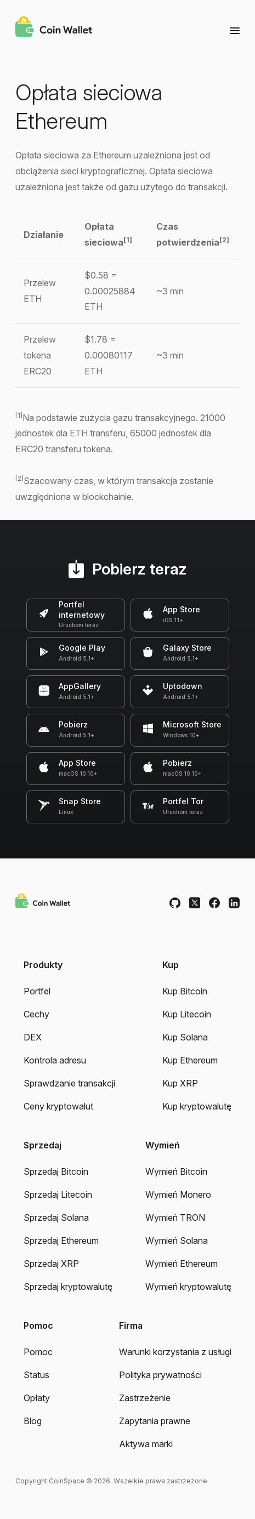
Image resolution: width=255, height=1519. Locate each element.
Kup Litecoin (186, 1014)
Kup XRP (180, 1083)
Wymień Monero (178, 1194)
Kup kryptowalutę (196, 1106)
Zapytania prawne (154, 1420)
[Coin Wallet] (53, 28)
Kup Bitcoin (184, 991)
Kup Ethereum (190, 1060)
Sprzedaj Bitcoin (56, 1171)
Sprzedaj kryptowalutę (68, 1286)
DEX (33, 1037)
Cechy (36, 1014)
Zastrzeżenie (145, 1397)
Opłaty (37, 1397)
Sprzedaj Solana (56, 1217)
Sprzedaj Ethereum (61, 1240)
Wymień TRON (175, 1217)
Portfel (37, 991)
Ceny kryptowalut (58, 1106)
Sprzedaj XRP (51, 1263)
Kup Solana (185, 1037)
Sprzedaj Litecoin (58, 1194)
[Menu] (234, 30)
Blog (33, 1420)
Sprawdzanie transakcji (69, 1083)
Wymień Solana (176, 1240)
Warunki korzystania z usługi (175, 1351)
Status (36, 1374)
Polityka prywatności (160, 1374)
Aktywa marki (146, 1443)
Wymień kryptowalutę (188, 1286)
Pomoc (38, 1351)
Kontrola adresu (55, 1060)
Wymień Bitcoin (176, 1171)
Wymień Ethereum (181, 1263)
